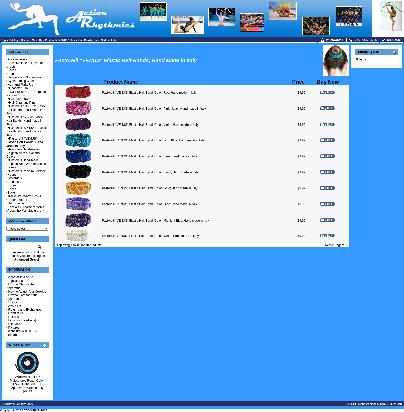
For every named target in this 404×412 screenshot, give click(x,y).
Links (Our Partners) (22, 320)
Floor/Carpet (16, 203)
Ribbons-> (14, 182)
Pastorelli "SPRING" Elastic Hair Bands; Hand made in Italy (26, 131)
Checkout (391, 40)
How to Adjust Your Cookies (27, 291)
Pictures (13, 327)
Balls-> (12, 70)
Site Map (14, 324)
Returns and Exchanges (24, 309)
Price (298, 82)
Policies (13, 317)
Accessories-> (17, 59)
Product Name (120, 82)
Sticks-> (12, 192)
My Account (331, 40)
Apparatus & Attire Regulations (19, 279)
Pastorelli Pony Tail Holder (27, 171)
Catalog (13, 40)
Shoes (11, 189)
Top (3, 40)
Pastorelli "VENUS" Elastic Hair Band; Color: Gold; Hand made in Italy (150, 188)
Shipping (14, 302)
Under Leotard (17, 200)
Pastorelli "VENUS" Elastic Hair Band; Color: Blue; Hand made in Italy (149, 156)
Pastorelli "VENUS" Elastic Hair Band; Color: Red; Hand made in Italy (149, 92)
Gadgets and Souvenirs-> (24, 77)
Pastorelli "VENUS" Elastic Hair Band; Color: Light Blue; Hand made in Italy (153, 140)
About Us (14, 306)
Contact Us (16, 313)
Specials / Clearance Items (25, 207)
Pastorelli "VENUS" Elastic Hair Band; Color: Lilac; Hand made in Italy (149, 204)
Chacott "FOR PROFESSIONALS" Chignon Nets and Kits (26, 91)
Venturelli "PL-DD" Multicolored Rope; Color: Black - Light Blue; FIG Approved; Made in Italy (27, 382)
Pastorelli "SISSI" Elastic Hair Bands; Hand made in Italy (24, 120)
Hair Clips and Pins (22, 102)
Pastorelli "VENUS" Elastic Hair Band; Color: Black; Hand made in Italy (150, 172)
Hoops (11, 174)
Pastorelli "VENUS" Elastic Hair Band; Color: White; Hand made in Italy (150, 236)
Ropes (11, 185)
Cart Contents (363, 40)
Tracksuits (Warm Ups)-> (24, 196)
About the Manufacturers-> (25, 210)
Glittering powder (21, 99)
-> (21, 84)
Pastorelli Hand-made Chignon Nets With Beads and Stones (27, 163)
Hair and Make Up (32, 40)
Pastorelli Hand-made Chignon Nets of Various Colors (23, 153)
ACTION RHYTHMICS (35, 410)
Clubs (11, 74)
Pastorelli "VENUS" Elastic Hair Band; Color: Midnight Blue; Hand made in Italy (156, 220)
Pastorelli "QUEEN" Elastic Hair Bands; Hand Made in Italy (26, 109)
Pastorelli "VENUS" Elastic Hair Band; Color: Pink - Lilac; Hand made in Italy (154, 108)
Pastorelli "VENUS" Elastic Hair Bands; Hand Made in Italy (80, 40)
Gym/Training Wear (20, 81)
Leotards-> (14, 178)
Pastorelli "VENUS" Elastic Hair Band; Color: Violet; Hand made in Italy (150, 125)
